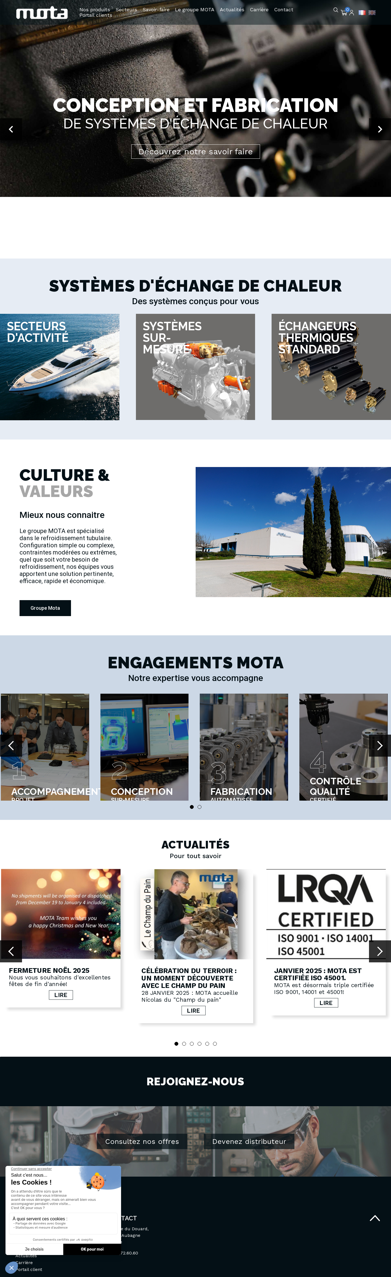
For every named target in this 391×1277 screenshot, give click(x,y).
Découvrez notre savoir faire (195, 151)
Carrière (24, 1262)
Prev (11, 746)
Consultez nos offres (142, 1141)
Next (380, 746)
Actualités (26, 1255)
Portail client (28, 1269)
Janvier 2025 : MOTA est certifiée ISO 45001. (304, 969)
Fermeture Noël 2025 (49, 966)
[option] (195, 129)
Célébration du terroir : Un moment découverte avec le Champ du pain (182, 973)
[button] (11, 129)
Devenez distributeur (249, 1141)
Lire (57, 997)
